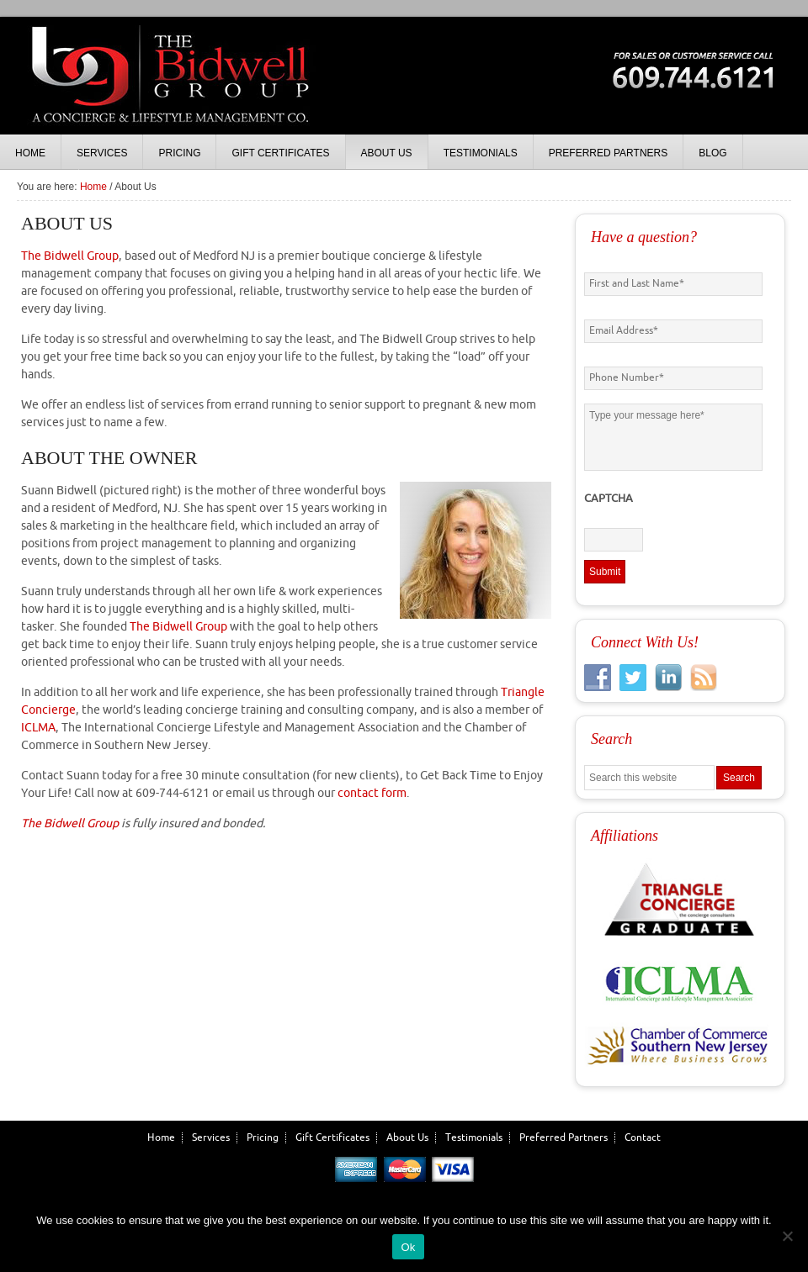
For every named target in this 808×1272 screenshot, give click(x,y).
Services (211, 1137)
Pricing (263, 1137)
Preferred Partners (563, 1137)
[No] (787, 1235)
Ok (408, 1247)
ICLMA (38, 727)
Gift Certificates (332, 1137)
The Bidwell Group (168, 92)
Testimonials (473, 1137)
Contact (643, 1137)
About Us (407, 1137)
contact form (372, 793)
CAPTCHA (608, 498)
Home (161, 1137)
